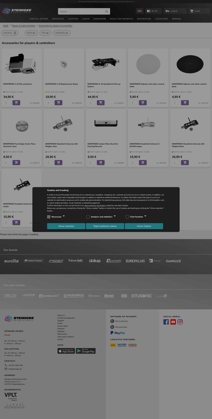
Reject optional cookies (105, 226)
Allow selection (66, 226)
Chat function (136, 216)
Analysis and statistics (101, 216)
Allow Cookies (144, 226)
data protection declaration (95, 205)
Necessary (56, 216)
